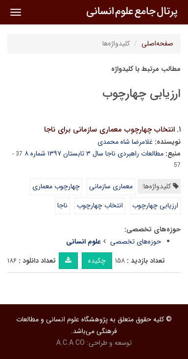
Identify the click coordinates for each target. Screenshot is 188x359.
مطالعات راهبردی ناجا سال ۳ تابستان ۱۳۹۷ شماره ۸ (94, 153)
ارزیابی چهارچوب (155, 205)
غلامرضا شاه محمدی (125, 141)
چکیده (97, 260)
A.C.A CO (70, 342)
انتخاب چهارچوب (100, 205)
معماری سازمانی (111, 186)
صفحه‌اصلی (157, 43)
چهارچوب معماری (56, 186)
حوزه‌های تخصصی (135, 241)
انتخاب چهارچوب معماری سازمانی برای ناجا (109, 129)
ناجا (62, 205)
